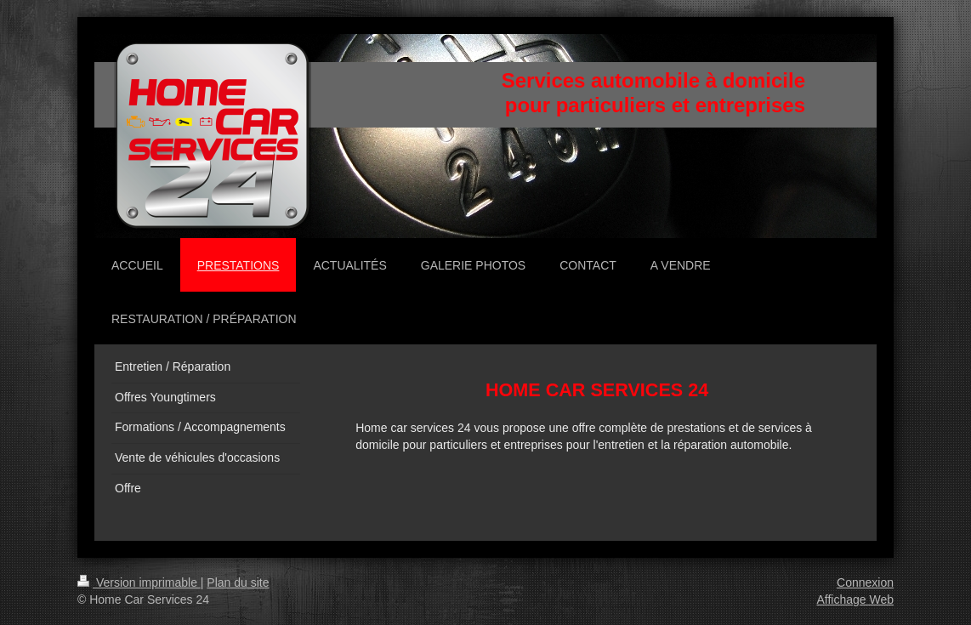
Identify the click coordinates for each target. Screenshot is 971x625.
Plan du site (238, 582)
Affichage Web (855, 599)
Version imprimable (139, 582)
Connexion (865, 582)
